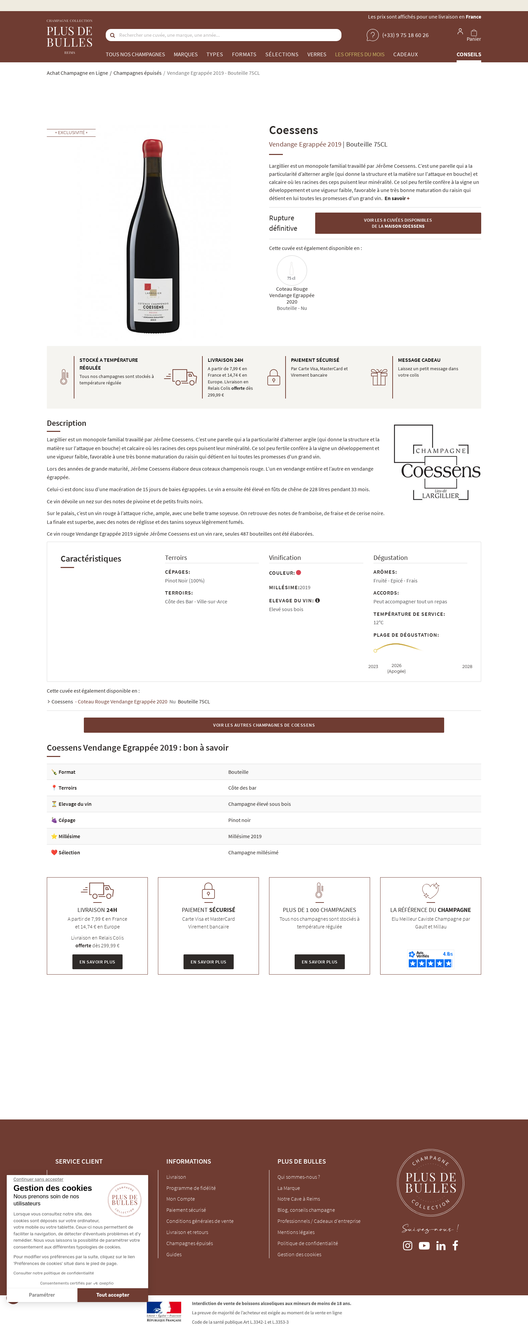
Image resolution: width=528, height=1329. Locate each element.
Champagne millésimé (253, 852)
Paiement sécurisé (186, 1209)
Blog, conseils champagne (306, 1209)
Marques (186, 54)
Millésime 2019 (245, 836)
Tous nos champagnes (135, 54)
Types (214, 54)
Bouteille (238, 771)
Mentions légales (296, 1232)
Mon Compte (180, 1198)
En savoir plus (97, 962)
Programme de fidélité (191, 1187)
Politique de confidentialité (307, 1243)
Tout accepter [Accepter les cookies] (62, 1295)
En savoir (397, 198)
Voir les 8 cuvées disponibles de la (398, 223)
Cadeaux (405, 54)
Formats (244, 54)
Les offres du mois (360, 54)
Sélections (282, 54)
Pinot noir (239, 820)
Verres (316, 54)
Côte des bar (242, 787)
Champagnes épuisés (189, 1243)
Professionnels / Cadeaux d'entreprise (319, 1220)
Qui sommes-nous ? (298, 1176)
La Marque (288, 1187)
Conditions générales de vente (200, 1220)
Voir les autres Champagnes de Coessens (264, 725)
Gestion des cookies (299, 1254)
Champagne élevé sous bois (259, 803)
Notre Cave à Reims (298, 1198)
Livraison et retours (187, 1232)
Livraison (176, 1176)
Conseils (469, 54)
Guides (174, 1254)
